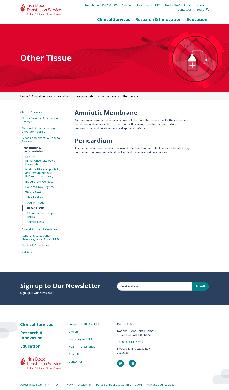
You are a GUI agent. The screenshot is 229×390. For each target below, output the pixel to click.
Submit (200, 286)
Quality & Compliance (35, 245)
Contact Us (185, 9)
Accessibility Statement (34, 384)
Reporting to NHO (148, 5)
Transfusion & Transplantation (33, 149)
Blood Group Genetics (39, 182)
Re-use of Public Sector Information (119, 384)
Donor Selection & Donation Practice (40, 120)
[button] (113, 19)
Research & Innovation (31, 335)
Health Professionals (178, 5)
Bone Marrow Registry (39, 187)
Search (203, 9)
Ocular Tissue (35, 202)
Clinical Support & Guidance (39, 229)
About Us (203, 5)
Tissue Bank (33, 192)
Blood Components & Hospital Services (41, 139)
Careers (127, 5)
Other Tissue (36, 208)
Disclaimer (84, 384)
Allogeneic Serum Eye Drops (40, 215)
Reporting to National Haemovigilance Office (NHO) (40, 237)
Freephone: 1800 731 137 (101, 5)
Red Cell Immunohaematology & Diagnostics (40, 160)
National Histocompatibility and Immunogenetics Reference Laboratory (42, 173)
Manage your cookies (160, 384)
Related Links (35, 222)
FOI (56, 384)
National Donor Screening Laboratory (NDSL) (38, 129)
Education (30, 346)
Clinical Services (31, 112)
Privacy (68, 384)
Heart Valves (35, 197)
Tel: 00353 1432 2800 (130, 342)
